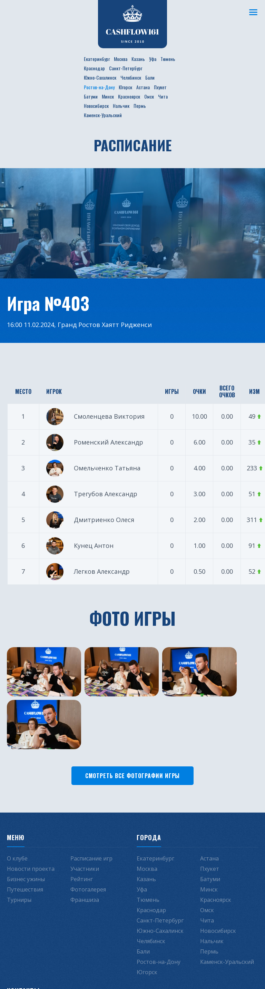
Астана (143, 87)
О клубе (17, 796)
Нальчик (121, 105)
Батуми (91, 96)
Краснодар (94, 68)
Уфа (152, 58)
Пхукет (160, 87)
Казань (138, 58)
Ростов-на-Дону (99, 87)
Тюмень (167, 58)
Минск (108, 96)
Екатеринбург (97, 58)
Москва (120, 58)
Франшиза (84, 838)
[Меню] (253, 12)
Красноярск (129, 96)
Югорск (125, 87)
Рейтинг (81, 817)
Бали (150, 77)
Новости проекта (31, 806)
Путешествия (25, 827)
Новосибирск (96, 105)
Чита (163, 96)
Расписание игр (91, 796)
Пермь (140, 105)
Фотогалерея (88, 827)
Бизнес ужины (26, 817)
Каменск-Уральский (103, 115)
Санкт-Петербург (125, 68)
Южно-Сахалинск (100, 77)
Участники (84, 806)
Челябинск (130, 77)
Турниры (19, 838)
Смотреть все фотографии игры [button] (132, 714)
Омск (149, 96)
